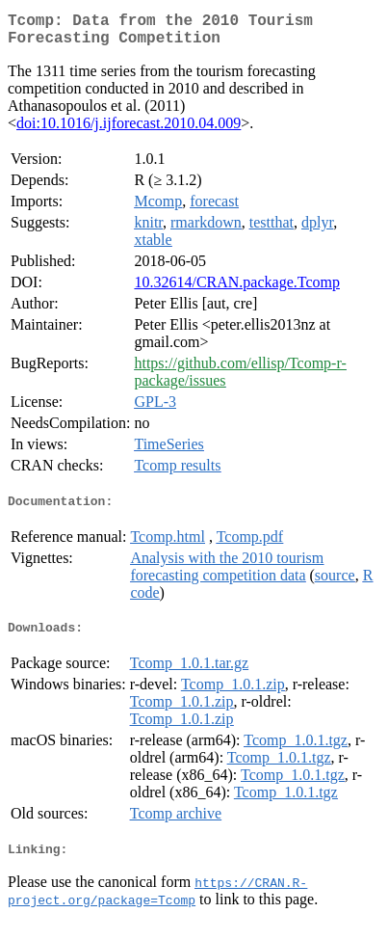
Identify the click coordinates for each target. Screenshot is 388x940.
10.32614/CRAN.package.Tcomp (237, 290)
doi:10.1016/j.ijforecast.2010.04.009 (128, 130)
